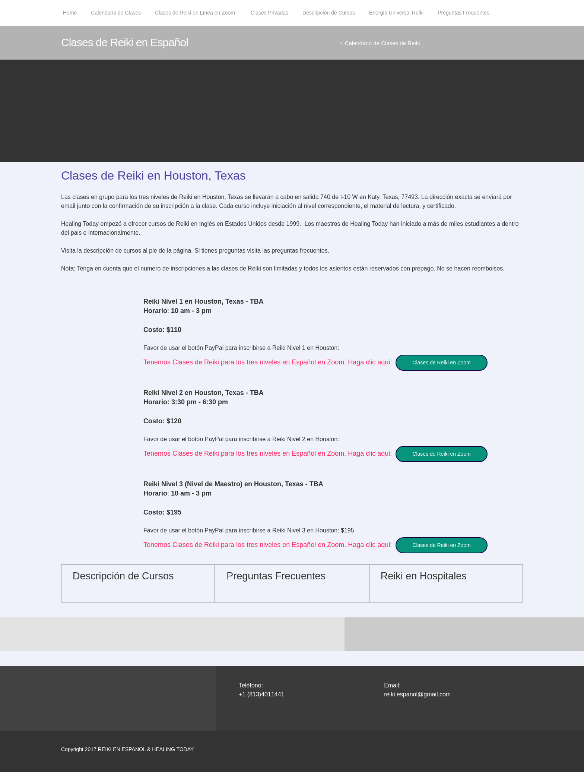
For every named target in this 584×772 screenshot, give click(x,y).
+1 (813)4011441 (261, 682)
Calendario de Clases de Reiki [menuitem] (383, 43)
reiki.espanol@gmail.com (417, 682)
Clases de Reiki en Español (124, 42)
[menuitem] (70, 16)
